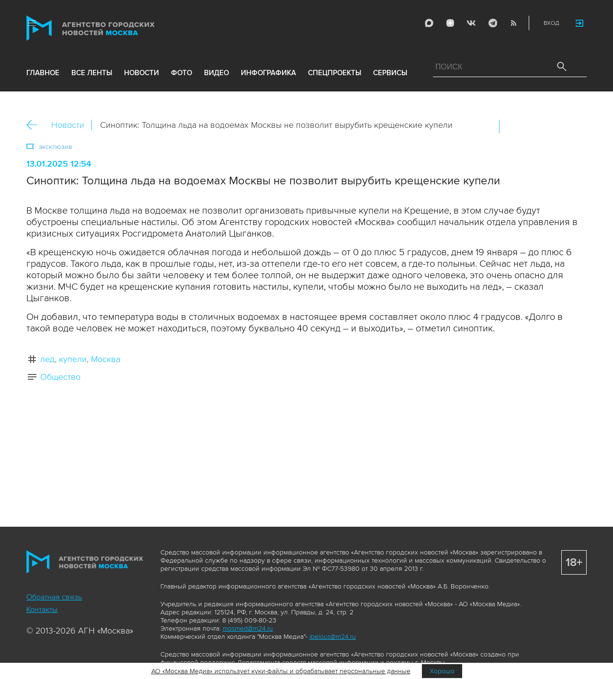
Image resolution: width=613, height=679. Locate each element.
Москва (105, 359)
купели (73, 359)
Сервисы (390, 72)
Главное (42, 72)
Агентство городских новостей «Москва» (108, 28)
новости (141, 72)
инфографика (268, 72)
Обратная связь (54, 597)
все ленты (91, 72)
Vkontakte (471, 23)
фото (181, 72)
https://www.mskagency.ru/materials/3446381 (574, 126)
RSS (513, 23)
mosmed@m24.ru (248, 628)
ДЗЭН (450, 23)
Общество (60, 377)
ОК (533, 126)
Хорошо (442, 671)
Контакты (41, 609)
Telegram (492, 23)
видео (216, 72)
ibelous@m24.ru (332, 637)
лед (47, 359)
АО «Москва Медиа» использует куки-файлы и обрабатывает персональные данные (280, 671)
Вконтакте (513, 126)
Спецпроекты (334, 72)
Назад (35, 125)
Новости (67, 125)
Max (429, 23)
